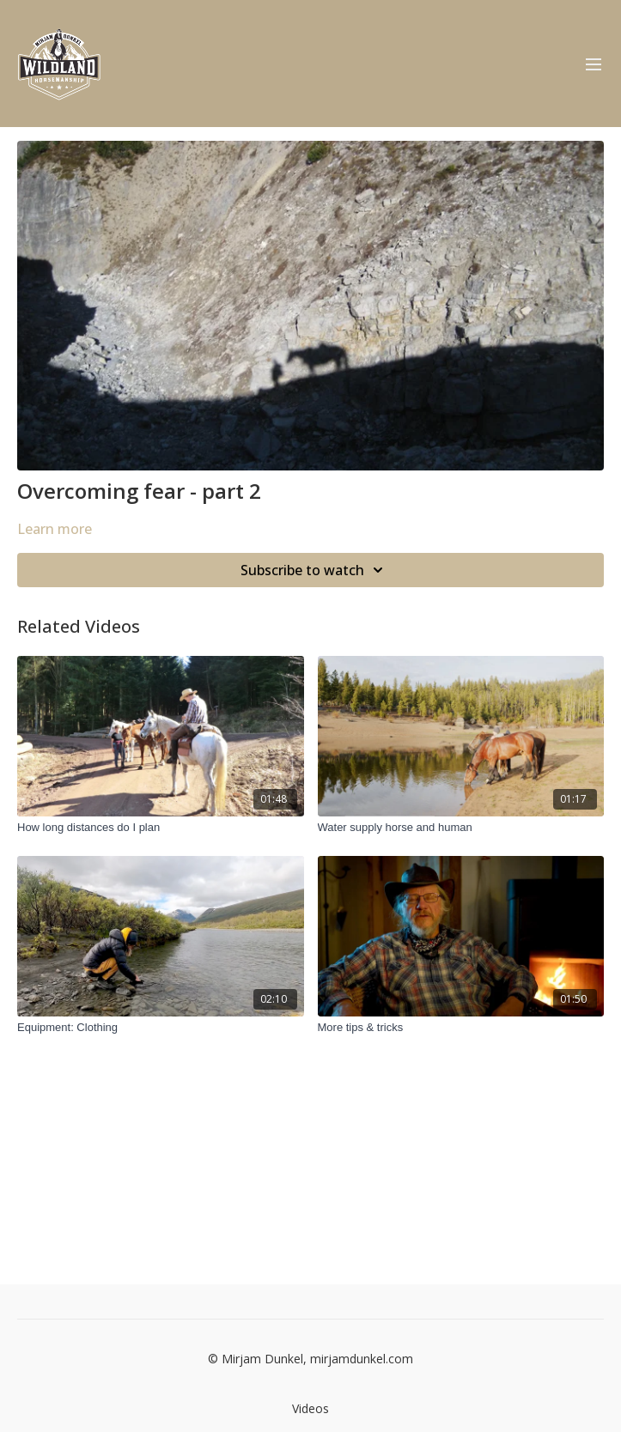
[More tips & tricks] (461, 1027)
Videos (310, 1408)
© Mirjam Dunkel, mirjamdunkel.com (310, 1359)
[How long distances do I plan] (160, 827)
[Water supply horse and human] (461, 827)
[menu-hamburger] (593, 63)
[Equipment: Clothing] (160, 1027)
